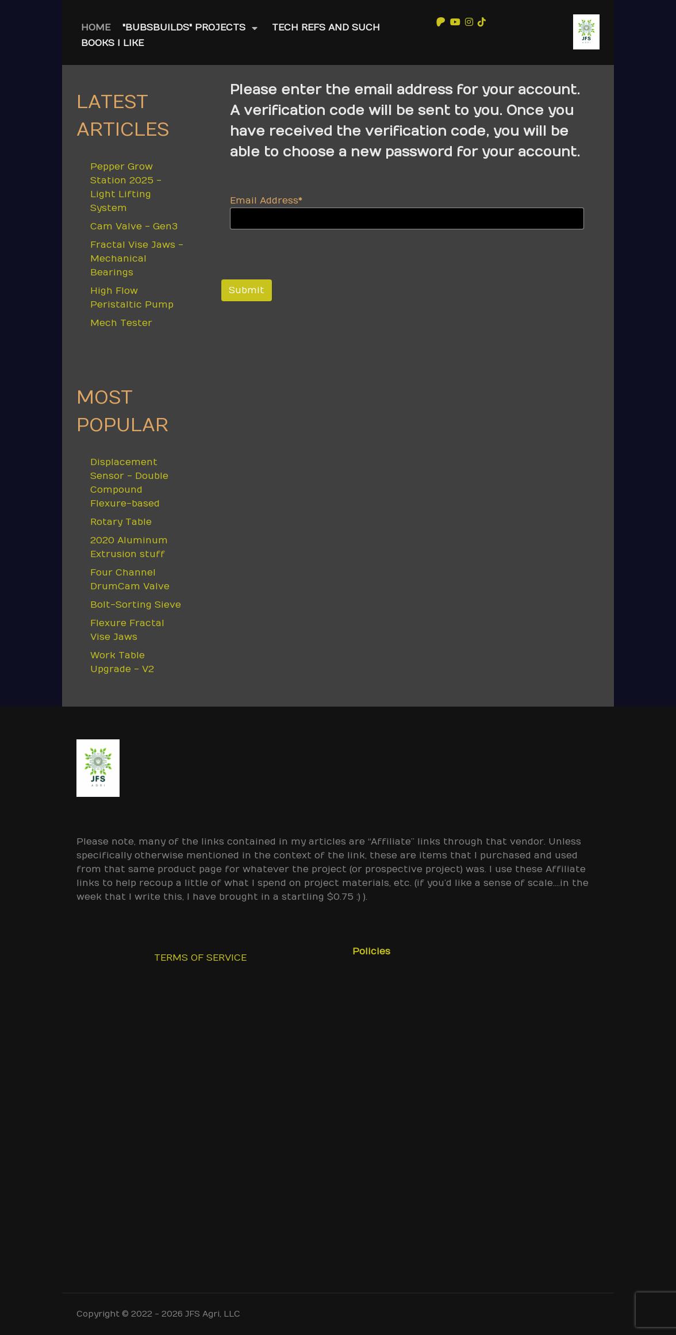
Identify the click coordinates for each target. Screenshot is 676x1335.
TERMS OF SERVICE (200, 958)
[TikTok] (482, 22)
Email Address (266, 200)
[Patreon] (440, 22)
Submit (246, 290)
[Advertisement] (338, 1133)
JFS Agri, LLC (212, 1314)
